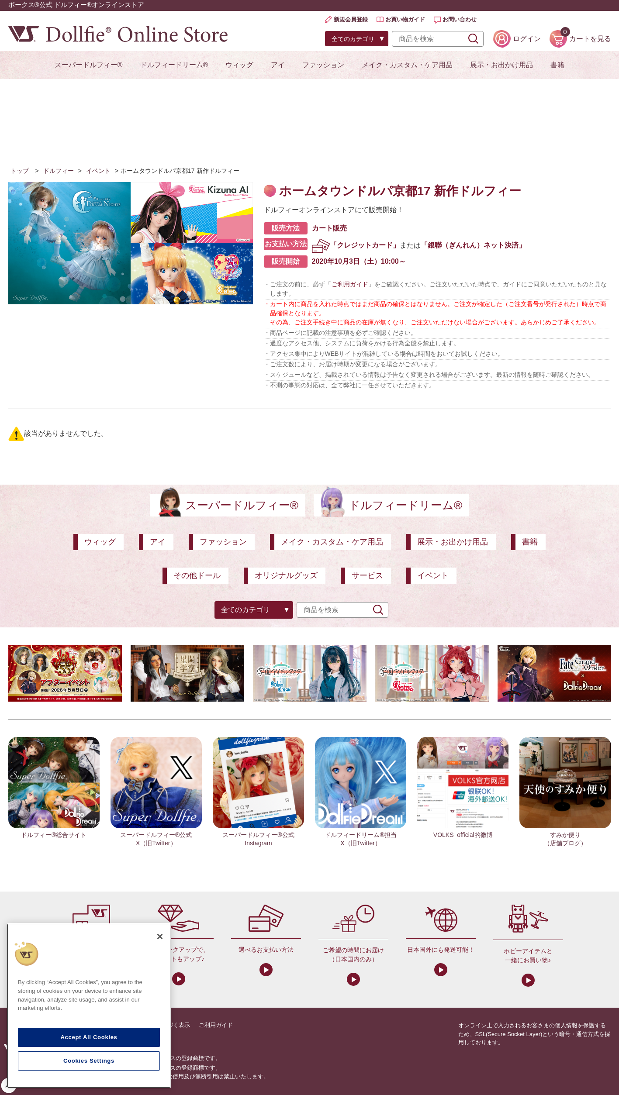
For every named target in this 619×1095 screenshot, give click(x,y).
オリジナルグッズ (286, 575)
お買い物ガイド (405, 19)
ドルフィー (58, 170)
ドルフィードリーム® (174, 65)
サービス (367, 575)
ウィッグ (239, 65)
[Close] (159, 936)
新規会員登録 (351, 19)
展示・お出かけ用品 (501, 65)
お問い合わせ (460, 19)
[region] (89, 1005)
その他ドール (197, 575)
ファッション (323, 65)
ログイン (527, 38)
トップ (19, 170)
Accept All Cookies (88, 1037)
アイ (278, 65)
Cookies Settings (88, 1060)
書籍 (557, 65)
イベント (98, 170)
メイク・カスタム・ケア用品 (407, 65)
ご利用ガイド (350, 284)
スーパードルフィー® (89, 65)
